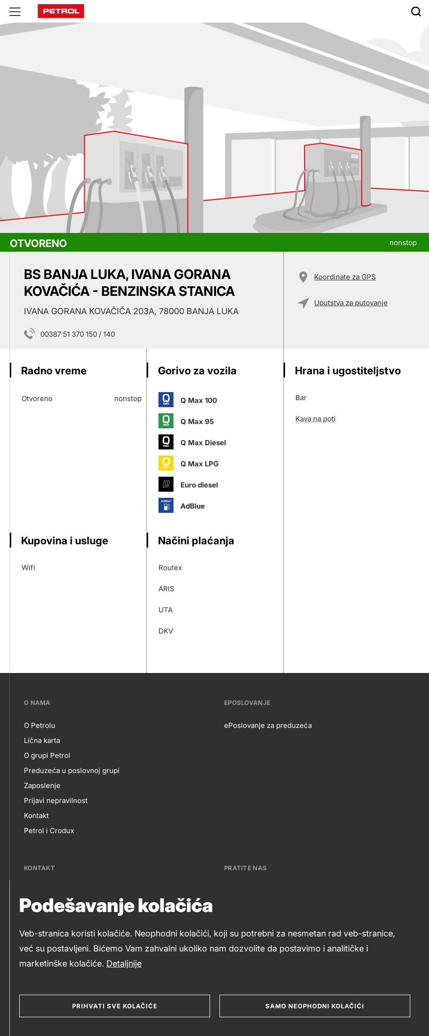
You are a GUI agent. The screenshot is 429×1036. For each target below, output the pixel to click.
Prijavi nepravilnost (56, 800)
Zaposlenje (42, 785)
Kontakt (36, 815)
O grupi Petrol (47, 755)
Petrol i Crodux (49, 830)
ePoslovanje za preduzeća (268, 725)
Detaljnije (124, 963)
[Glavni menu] (15, 11)
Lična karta (42, 740)
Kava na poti (315, 418)
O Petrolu (39, 725)
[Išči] (415, 11)
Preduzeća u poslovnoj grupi (72, 770)
